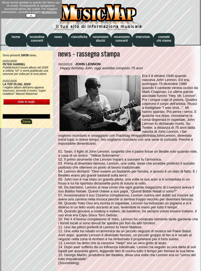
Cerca (26, 121)
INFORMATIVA (49, 12)
